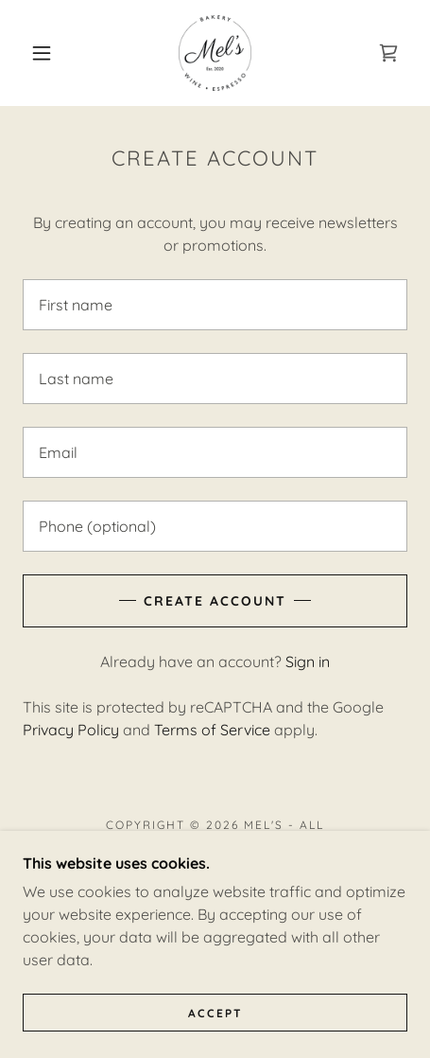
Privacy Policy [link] (71, 729)
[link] (215, 53)
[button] (42, 53)
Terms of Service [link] (212, 729)
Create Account (215, 600)
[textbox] (215, 304)
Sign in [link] (307, 661)
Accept (215, 1013)
